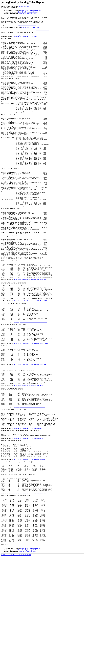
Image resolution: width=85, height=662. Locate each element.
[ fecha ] (21, 13)
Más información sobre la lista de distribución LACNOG (16, 660)
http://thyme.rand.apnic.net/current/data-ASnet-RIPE (30, 383)
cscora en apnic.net (24, 6)
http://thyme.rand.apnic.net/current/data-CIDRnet (29, 485)
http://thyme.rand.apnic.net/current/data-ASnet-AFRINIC (31, 434)
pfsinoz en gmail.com (42, 32)
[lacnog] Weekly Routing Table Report (30, 10)
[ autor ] (35, 13)
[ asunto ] (29, 13)
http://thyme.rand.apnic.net (22, 38)
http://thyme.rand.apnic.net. (30, 29)
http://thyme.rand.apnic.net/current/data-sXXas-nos (30, 588)
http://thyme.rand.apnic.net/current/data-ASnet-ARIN (30, 357)
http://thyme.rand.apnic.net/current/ (25, 40)
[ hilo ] (25, 13)
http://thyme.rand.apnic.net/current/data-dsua (28, 522)
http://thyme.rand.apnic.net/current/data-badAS (28, 510)
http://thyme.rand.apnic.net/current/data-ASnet (28, 459)
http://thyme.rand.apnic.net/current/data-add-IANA (29, 548)
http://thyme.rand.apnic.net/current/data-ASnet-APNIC (30, 332)
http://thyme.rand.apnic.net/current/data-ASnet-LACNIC (31, 408)
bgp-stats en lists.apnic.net (27, 26)
